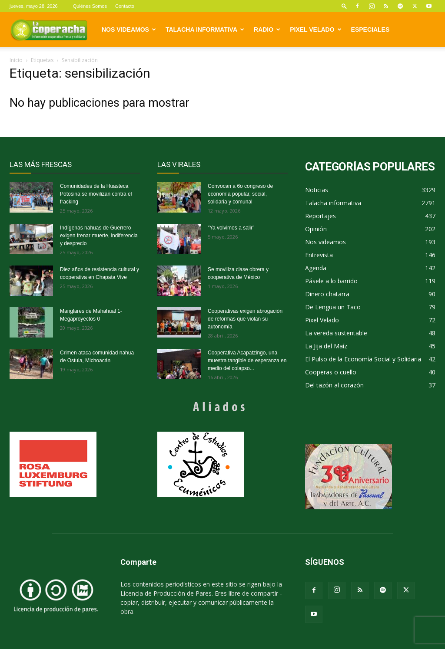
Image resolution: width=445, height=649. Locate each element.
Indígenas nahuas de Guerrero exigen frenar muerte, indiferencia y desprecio (99, 235)
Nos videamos (129, 29)
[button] (344, 6)
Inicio (16, 60)
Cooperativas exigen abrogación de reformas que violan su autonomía (245, 319)
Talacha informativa (205, 29)
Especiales (370, 29)
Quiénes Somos (90, 6)
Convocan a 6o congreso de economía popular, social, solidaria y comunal (240, 194)
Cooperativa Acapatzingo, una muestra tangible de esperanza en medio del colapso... (247, 360)
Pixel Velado (315, 29)
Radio (267, 29)
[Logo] (49, 29)
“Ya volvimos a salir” (231, 228)
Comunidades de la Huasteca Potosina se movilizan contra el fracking (96, 194)
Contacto (124, 6)
